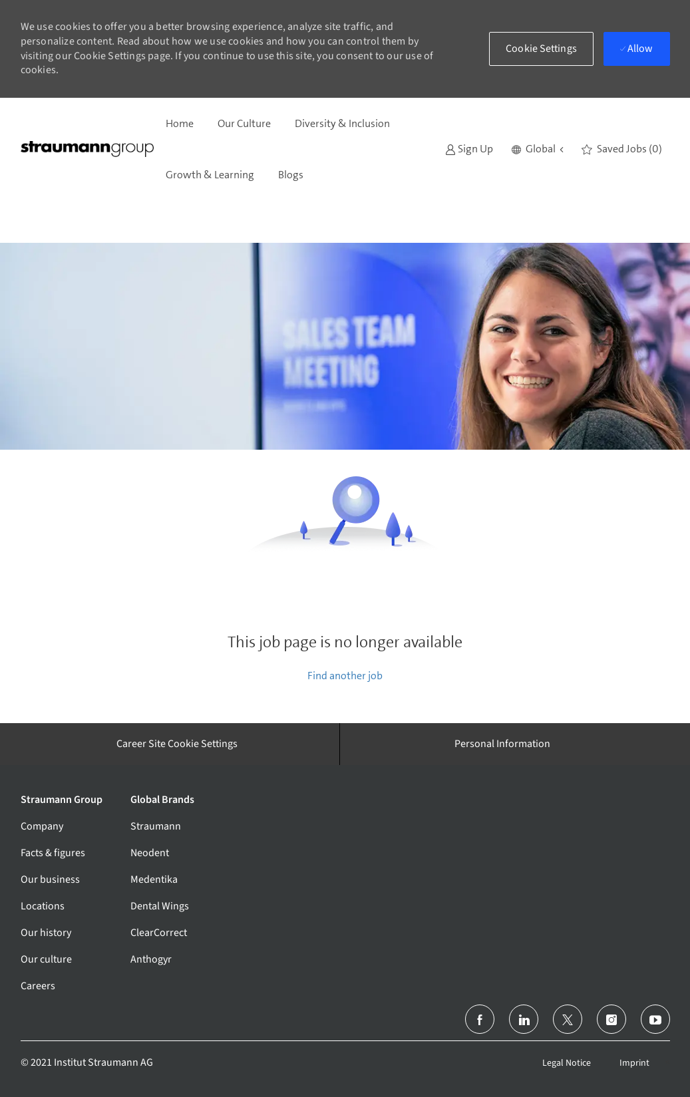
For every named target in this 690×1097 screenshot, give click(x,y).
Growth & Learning (210, 175)
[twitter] (567, 1019)
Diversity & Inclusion (342, 123)
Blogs (290, 175)
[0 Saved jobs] (622, 149)
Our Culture (244, 123)
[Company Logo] (87, 149)
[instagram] (611, 1019)
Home (180, 123)
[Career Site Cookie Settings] (177, 743)
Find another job (345, 676)
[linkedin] (523, 1019)
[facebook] (479, 1019)
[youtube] (655, 1019)
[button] (537, 149)
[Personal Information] (502, 743)
